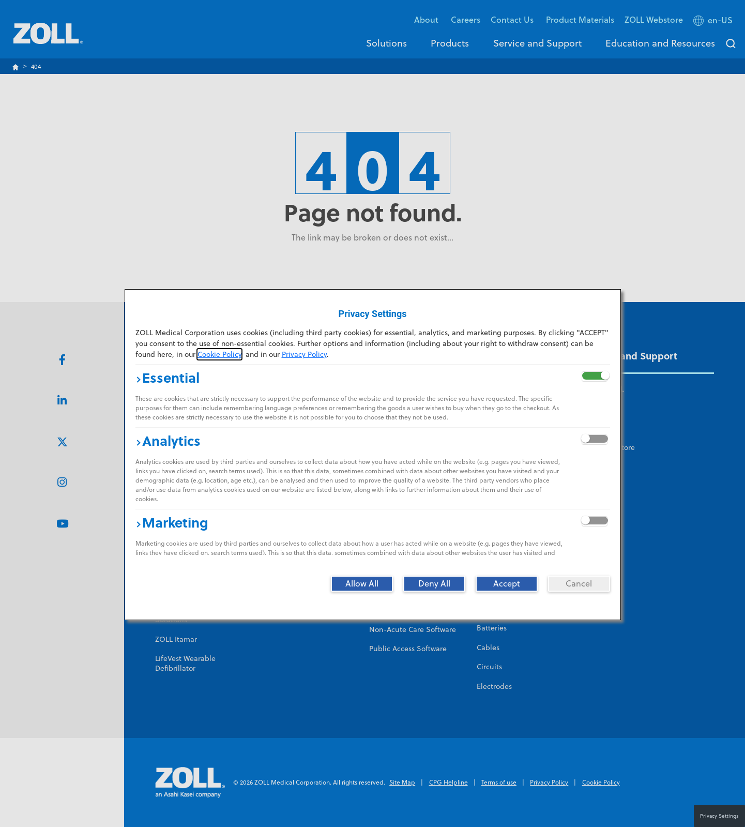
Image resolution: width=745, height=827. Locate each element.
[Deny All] (434, 583)
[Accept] (507, 583)
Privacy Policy (304, 354)
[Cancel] (579, 583)
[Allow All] (362, 583)
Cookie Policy (219, 354)
